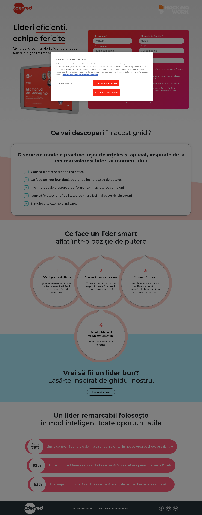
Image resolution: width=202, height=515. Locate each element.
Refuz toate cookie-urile (106, 83)
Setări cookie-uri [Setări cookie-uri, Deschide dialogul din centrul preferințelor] (66, 83)
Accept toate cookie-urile (107, 92)
